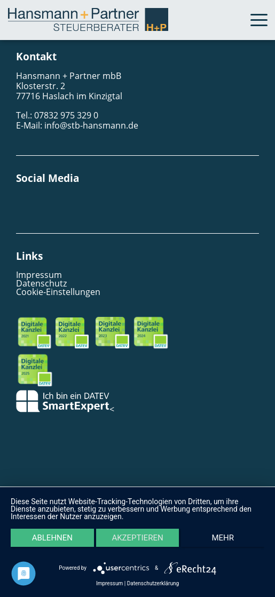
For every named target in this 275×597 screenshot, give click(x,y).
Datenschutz (41, 283)
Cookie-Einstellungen (58, 292)
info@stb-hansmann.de (91, 125)
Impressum (39, 275)
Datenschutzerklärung (153, 583)
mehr (222, 538)
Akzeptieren (137, 538)
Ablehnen (52, 538)
